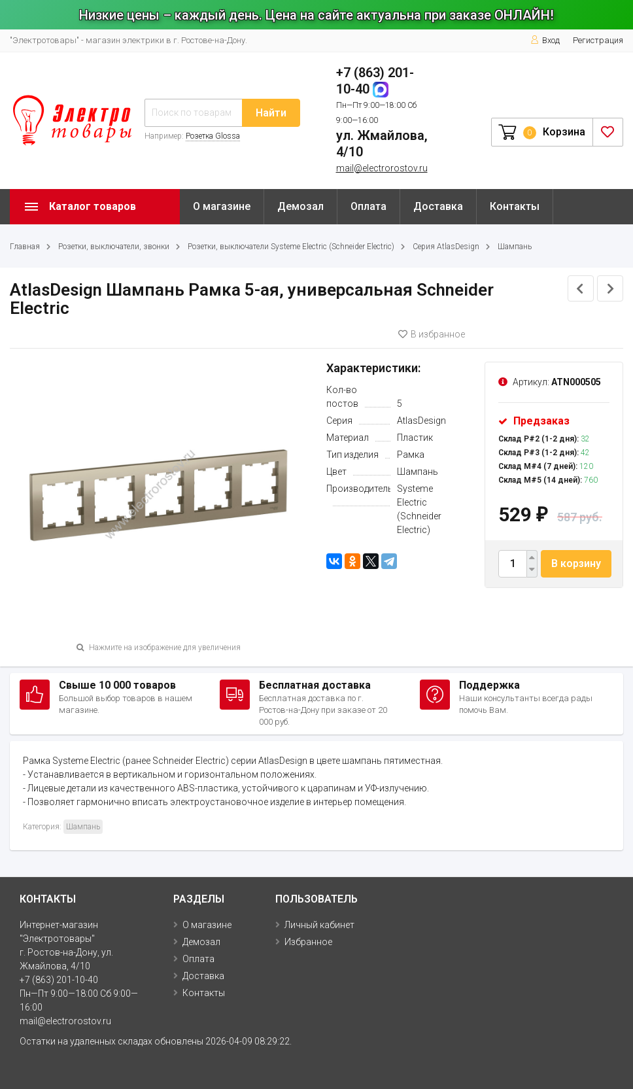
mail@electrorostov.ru (382, 168)
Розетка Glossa (213, 136)
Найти (271, 113)
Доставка (438, 206)
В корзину (576, 563)
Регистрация (598, 40)
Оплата (368, 206)
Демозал (300, 206)
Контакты (514, 206)
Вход (545, 40)
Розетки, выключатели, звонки (113, 246)
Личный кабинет (319, 925)
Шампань (515, 246)
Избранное (308, 942)
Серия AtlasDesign (446, 246)
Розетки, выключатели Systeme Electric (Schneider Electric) (291, 246)
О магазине (221, 206)
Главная (25, 246)
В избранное (431, 334)
